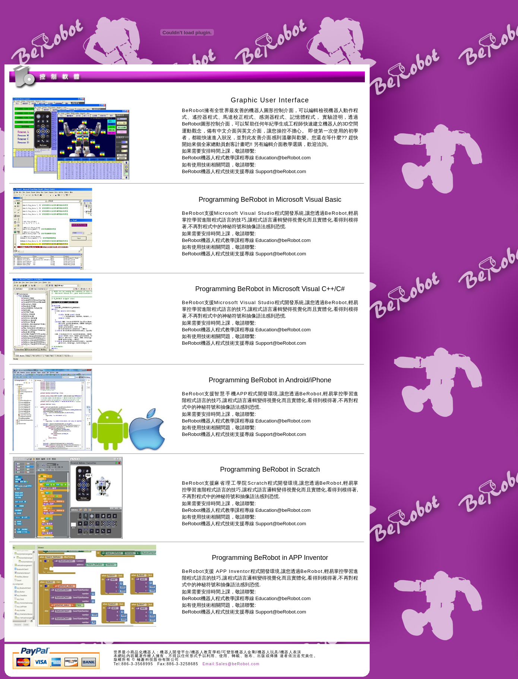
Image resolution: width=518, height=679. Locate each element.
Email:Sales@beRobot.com (230, 664)
